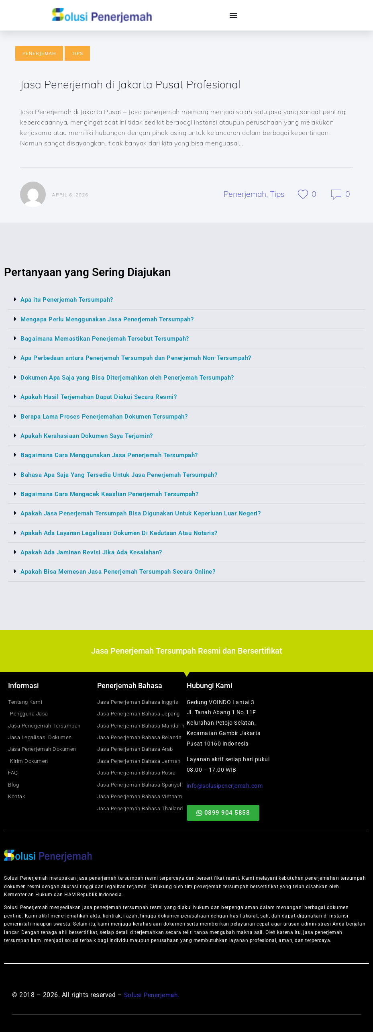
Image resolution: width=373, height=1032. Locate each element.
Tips (77, 53)
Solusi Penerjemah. (153, 994)
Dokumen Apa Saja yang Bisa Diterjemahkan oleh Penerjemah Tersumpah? (135, 378)
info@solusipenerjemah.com (225, 784)
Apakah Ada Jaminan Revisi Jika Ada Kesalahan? (96, 551)
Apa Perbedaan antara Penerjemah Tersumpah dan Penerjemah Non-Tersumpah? (146, 358)
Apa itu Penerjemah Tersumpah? (71, 300)
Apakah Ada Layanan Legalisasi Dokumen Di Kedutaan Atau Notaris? (126, 532)
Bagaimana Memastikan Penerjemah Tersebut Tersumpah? (111, 339)
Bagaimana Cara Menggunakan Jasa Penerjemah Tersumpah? (116, 455)
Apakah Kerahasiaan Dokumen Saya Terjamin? (92, 435)
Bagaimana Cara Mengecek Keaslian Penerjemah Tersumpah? (116, 493)
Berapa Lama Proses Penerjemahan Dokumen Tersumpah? (111, 416)
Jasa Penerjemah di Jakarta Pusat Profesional (137, 85)
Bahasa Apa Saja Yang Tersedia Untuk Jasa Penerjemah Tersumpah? (127, 474)
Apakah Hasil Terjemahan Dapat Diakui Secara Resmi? (104, 397)
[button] (186, 301)
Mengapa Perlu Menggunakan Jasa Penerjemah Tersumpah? (114, 320)
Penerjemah (39, 53)
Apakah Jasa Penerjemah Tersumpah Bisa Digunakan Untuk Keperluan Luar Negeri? (150, 513)
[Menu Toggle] (233, 15)
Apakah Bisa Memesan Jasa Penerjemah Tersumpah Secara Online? (126, 570)
